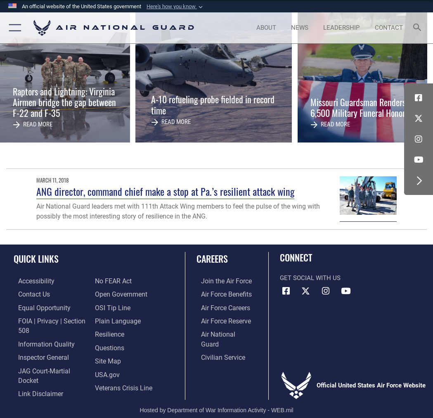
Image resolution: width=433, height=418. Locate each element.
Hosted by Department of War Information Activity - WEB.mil (216, 400)
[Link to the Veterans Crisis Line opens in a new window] (123, 382)
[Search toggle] (419, 28)
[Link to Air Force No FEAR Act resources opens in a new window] (113, 281)
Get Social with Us (310, 278)
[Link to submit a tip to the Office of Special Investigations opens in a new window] (111, 306)
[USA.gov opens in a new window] (106, 370)
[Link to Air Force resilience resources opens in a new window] (109, 331)
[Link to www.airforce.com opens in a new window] (221, 281)
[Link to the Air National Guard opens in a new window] (221, 331)
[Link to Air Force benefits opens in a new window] (221, 293)
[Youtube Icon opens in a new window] (418, 160)
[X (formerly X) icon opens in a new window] (418, 118)
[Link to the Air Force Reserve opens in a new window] (220, 319)
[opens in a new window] (31, 281)
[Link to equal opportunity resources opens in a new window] (38, 306)
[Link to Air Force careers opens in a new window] (220, 306)
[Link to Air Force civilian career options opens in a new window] (217, 344)
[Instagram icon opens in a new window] (418, 139)
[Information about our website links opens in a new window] (35, 378)
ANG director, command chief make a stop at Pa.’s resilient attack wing (165, 191)
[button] (175, 6)
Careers (212, 258)
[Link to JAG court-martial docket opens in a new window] (49, 366)
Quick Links (36, 258)
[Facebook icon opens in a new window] (418, 98)
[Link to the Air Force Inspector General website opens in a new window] (38, 353)
